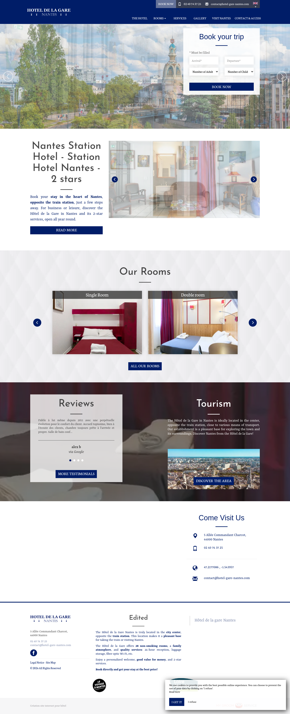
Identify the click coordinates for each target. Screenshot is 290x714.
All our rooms (145, 365)
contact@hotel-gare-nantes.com (230, 4)
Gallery (200, 18)
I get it (177, 702)
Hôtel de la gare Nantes (215, 620)
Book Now (166, 4)
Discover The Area (213, 480)
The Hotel (139, 18)
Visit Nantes (221, 18)
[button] (255, 4)
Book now (221, 86)
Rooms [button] (159, 18)
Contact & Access (248, 18)
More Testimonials (76, 473)
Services (180, 18)
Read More (66, 229)
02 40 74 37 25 (192, 4)
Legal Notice (37, 662)
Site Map (51, 662)
